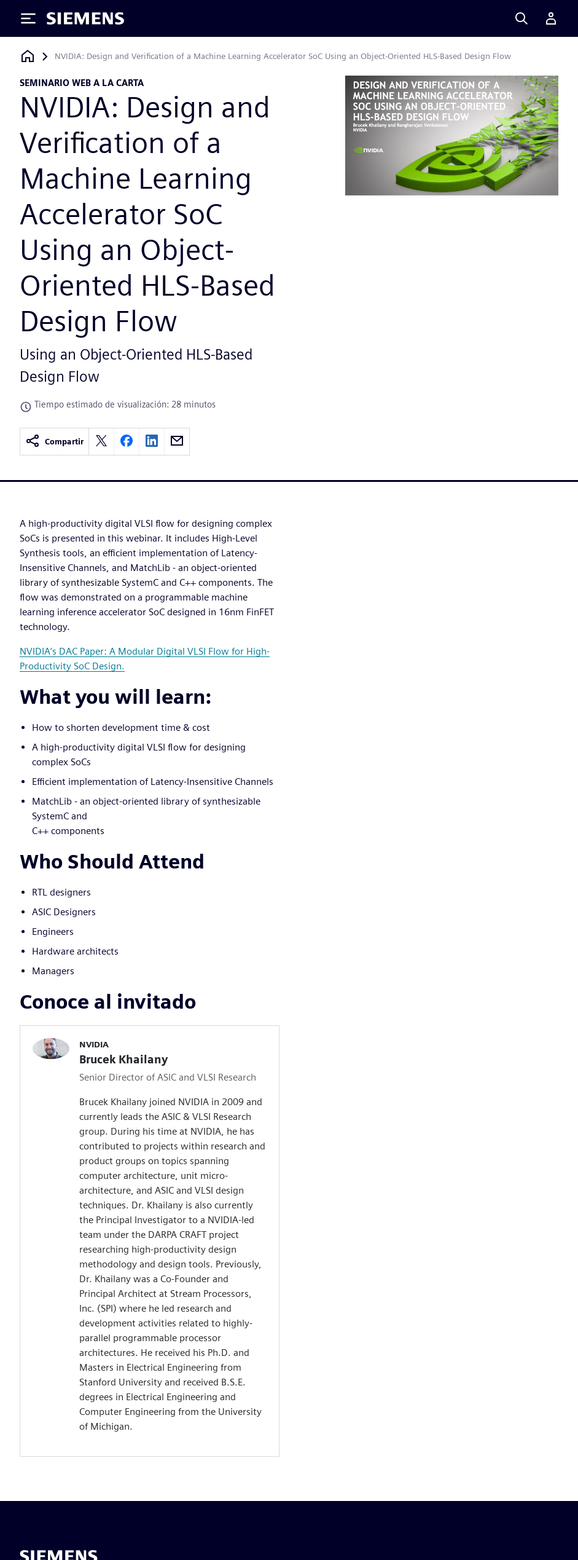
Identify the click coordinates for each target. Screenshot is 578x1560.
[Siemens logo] (85, 18)
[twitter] (101, 441)
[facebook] (126, 441)
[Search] (521, 18)
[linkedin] (151, 441)
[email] (177, 441)
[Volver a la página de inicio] (27, 56)
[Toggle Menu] (28, 18)
